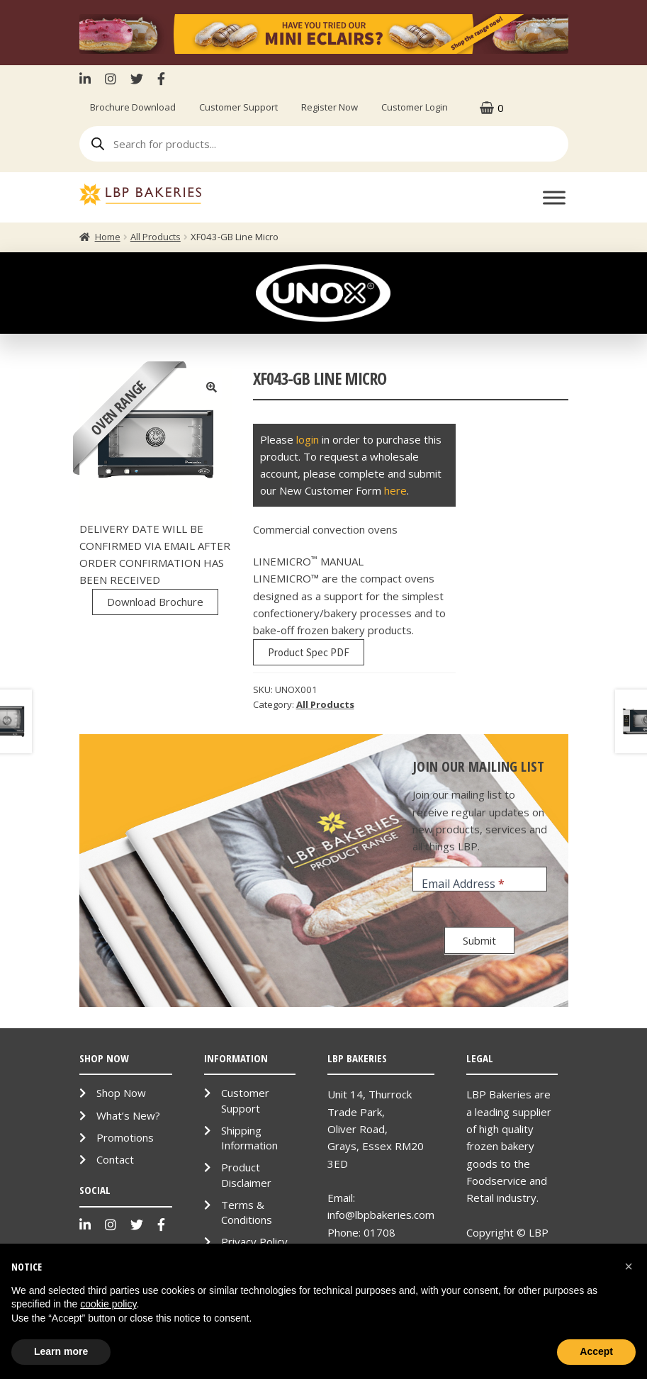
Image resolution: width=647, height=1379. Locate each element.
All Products (155, 236)
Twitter (136, 78)
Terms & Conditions (246, 1212)
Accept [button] (596, 1351)
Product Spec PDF (308, 652)
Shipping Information (249, 1137)
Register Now (329, 107)
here (395, 490)
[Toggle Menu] (554, 198)
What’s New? (128, 1115)
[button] (628, 1266)
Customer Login (414, 107)
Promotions (125, 1137)
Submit (479, 940)
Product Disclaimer (246, 1174)
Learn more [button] (61, 1351)
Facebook (161, 78)
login (307, 439)
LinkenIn (88, 78)
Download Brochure (155, 602)
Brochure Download (133, 107)
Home (107, 236)
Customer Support (238, 107)
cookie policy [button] (108, 1304)
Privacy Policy (254, 1241)
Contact (115, 1159)
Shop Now (121, 1093)
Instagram (110, 78)
